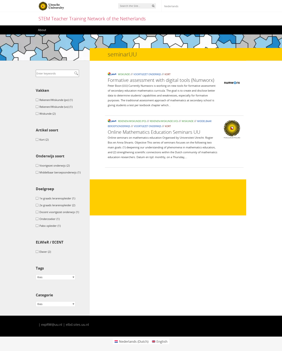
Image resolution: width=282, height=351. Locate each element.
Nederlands (171, 6)
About (42, 30)
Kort (167, 74)
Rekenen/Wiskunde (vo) (164, 121)
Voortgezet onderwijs (147, 74)
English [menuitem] (161, 341)
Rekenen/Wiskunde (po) (132, 121)
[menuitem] (131, 341)
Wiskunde (124, 74)
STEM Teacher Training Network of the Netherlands (92, 18)
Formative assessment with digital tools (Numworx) (161, 80)
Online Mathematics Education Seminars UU (154, 132)
